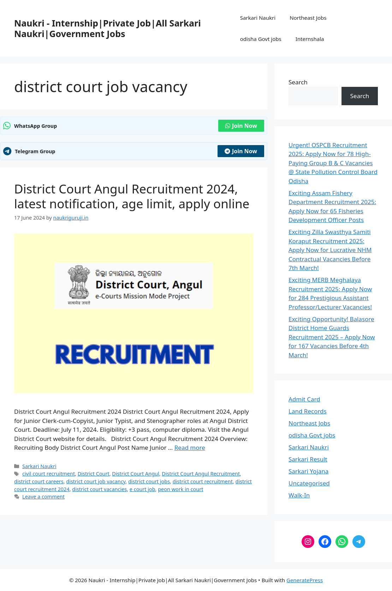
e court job (142, 489)
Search (298, 82)
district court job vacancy (95, 481)
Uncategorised (309, 483)
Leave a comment (43, 496)
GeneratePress (304, 580)
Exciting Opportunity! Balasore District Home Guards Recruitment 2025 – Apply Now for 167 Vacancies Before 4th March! (332, 337)
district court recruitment (203, 481)
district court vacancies (99, 489)
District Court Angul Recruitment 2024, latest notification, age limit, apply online (131, 196)
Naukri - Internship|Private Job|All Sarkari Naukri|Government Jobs (107, 28)
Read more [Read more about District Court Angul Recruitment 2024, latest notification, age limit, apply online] (189, 447)
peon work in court (180, 489)
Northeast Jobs (308, 17)
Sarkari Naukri (257, 17)
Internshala (310, 38)
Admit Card (304, 399)
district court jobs (149, 481)
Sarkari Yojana (308, 471)
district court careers (39, 481)
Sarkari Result (308, 459)
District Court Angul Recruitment (201, 473)
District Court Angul (135, 473)
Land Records (308, 411)
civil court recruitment (48, 473)
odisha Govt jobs (260, 38)
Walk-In (299, 495)
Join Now (241, 126)
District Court (93, 473)
